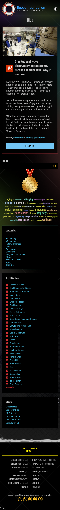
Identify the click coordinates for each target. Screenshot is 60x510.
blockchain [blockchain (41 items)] (46, 204)
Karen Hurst (15, 315)
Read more (30, 146)
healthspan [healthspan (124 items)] (17, 210)
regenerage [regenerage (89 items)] (20, 216)
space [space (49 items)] (55, 217)
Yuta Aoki (14, 336)
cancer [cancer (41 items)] (7, 206)
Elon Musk (10, 252)
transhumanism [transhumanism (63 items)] (35, 220)
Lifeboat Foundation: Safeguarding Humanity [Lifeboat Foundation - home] (23, 9)
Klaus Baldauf (16, 329)
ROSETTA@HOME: (13, 483)
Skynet (9, 257)
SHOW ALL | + (10, 387)
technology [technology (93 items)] (23, 220)
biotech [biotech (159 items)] (19, 203)
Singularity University (15, 254)
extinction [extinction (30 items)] (38, 206)
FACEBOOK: (13, 460)
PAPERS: (34, 483)
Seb (11, 367)
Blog (30, 20)
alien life (10, 265)
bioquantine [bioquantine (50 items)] (50, 200)
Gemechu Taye (16, 308)
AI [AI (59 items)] (13, 200)
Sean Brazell (15, 353)
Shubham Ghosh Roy (19, 291)
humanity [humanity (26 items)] (26, 210)
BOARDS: (34, 471)
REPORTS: (35, 475)
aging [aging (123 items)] (9, 199)
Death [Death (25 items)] (23, 206)
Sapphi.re (48, 495)
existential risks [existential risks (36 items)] (30, 206)
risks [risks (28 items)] (45, 217)
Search (55, 166)
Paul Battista (15, 305)
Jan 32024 (10, 68)
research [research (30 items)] (41, 217)
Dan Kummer (16, 322)
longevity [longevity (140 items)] (42, 213)
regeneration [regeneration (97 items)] (32, 216)
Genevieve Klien (18, 138)
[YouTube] (35, 499)
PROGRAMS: (35, 479)
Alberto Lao (15, 343)
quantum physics (39, 138)
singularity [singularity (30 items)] (50, 217)
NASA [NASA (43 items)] (49, 214)
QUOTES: (34, 487)
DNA (8, 246)
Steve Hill (14, 360)
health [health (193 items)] (7, 210)
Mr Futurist (11, 413)
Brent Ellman (15, 363)
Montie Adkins (16, 377)
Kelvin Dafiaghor (17, 312)
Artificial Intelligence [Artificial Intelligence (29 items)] (39, 200)
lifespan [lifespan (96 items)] (32, 213)
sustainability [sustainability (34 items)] (14, 220)
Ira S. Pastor (15, 381)
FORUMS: (24, 487)
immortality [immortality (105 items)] (40, 209)
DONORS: (21, 471)
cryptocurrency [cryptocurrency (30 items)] (14, 206)
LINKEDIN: (14, 464)
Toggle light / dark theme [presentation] (55, 9)
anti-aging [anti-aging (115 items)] (28, 199)
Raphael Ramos (17, 350)
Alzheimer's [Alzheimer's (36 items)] (18, 200)
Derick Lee (14, 339)
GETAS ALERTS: (36, 464)
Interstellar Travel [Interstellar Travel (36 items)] (52, 210)
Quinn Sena (15, 295)
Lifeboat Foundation (24, 495)
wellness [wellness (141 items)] (47, 220)
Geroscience (11, 407)
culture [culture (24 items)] (19, 206)
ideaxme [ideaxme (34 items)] (31, 210)
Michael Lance (16, 370)
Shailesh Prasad (17, 302)
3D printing (11, 238)
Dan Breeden (15, 298)
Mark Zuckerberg (13, 260)
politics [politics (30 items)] (5, 217)
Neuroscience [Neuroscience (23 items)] (54, 214)
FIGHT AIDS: (16, 475)
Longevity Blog (12, 410)
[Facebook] (20, 499)
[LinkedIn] (30, 499)
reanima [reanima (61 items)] (11, 217)
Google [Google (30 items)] (54, 206)
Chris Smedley (16, 384)
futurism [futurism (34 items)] (49, 206)
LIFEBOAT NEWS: (37, 460)
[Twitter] (25, 499)
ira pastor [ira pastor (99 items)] (8, 213)
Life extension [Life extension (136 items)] (21, 213)
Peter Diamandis (13, 244)
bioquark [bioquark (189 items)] (9, 203)
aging (8, 262)
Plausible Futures (13, 419)
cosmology (29, 138)
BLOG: (33, 468)
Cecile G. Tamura (17, 333)
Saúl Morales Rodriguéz (20, 288)
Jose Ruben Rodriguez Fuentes (23, 319)
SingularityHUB (13, 423)
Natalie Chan (15, 357)
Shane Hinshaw (17, 346)
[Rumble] (40, 499)
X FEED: (14, 468)
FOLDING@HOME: (14, 479)
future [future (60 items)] (44, 206)
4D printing (11, 241)
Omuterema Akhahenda (20, 326)
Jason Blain (15, 374)
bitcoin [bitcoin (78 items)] (40, 203)
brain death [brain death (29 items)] (54, 203)
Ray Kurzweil (12, 249)
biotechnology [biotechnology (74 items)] (30, 203)
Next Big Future (13, 416)
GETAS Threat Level (30, 450)
